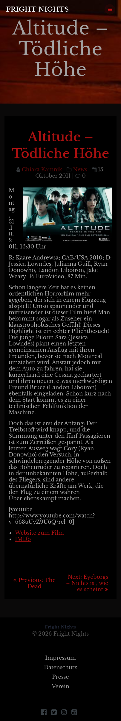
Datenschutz (60, 667)
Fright (37, 9)
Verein (60, 686)
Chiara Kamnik (42, 169)
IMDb (23, 539)
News (80, 169)
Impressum (60, 658)
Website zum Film (39, 533)
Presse (60, 677)
